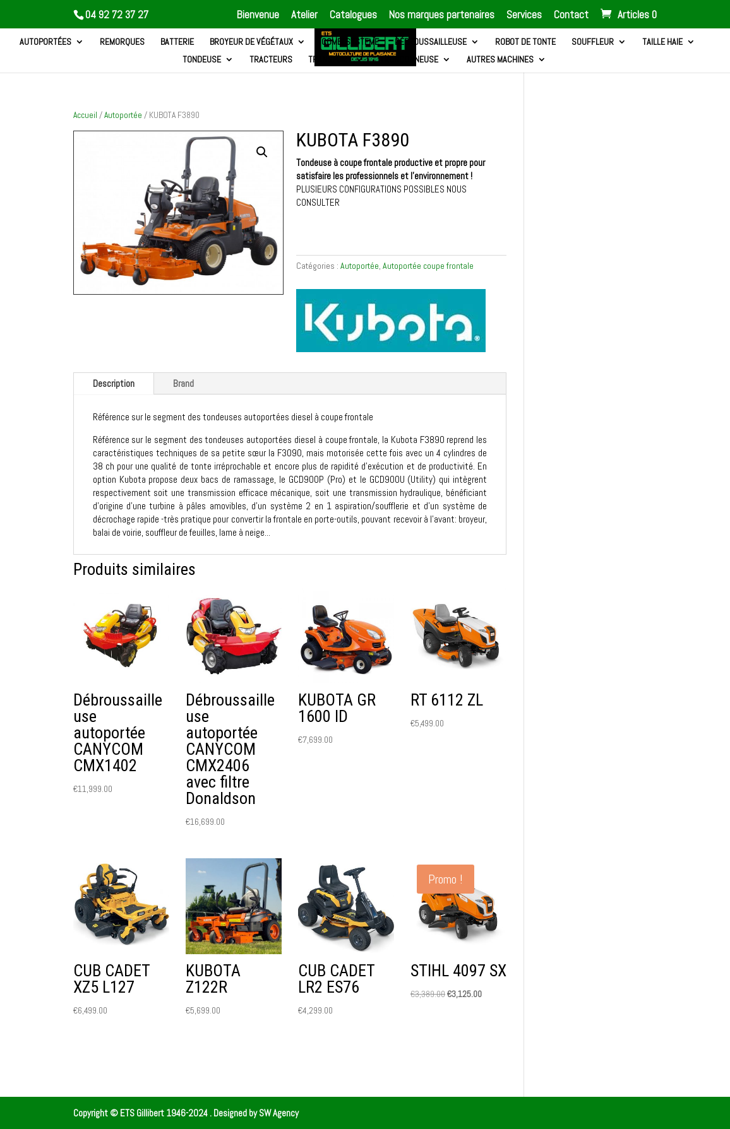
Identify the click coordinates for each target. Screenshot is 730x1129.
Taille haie (662, 42)
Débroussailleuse (431, 42)
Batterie (177, 42)
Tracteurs (270, 60)
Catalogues (353, 15)
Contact (571, 15)
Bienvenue (258, 15)
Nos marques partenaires (441, 15)
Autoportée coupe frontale (428, 265)
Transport (329, 60)
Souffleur (592, 42)
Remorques (122, 42)
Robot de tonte (525, 42)
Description (114, 383)
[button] (262, 152)
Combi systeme (350, 42)
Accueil (85, 115)
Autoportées (45, 42)
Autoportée (123, 115)
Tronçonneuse (409, 60)
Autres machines (500, 60)
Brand (183, 383)
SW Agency (279, 1113)
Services (524, 15)
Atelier (304, 15)
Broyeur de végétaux (251, 42)
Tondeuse (201, 60)
